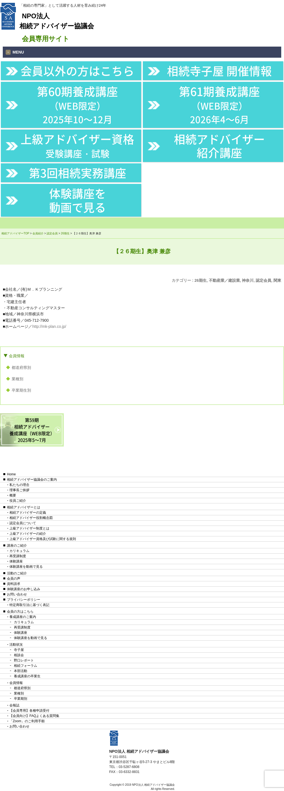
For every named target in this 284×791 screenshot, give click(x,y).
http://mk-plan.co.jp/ (49, 326)
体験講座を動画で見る (77, 200)
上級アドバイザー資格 (77, 145)
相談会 (19, 655)
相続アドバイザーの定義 (27, 512)
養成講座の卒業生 (27, 676)
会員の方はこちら (20, 611)
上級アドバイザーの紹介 (27, 534)
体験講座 (16, 561)
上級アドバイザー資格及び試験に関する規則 (42, 539)
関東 (277, 280)
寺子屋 (19, 650)
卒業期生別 (21, 390)
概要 (12, 495)
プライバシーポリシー (23, 600)
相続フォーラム (25, 666)
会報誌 (14, 705)
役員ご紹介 (17, 501)
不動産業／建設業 (224, 280)
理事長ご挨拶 (19, 490)
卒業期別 (20, 699)
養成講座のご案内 (22, 617)
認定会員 (263, 280)
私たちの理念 (19, 485)
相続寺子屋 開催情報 (219, 70)
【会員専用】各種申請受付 (29, 711)
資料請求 (13, 584)
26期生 (200, 280)
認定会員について (22, 523)
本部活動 (20, 671)
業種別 (17, 379)
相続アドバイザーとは (23, 507)
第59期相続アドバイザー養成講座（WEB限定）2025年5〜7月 (32, 430)
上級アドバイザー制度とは (29, 528)
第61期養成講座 (219, 104)
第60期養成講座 (77, 104)
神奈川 (247, 280)
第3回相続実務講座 (77, 172)
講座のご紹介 (17, 545)
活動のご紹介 (17, 573)
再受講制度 (17, 556)
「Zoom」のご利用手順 (27, 721)
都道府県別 (21, 367)
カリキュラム (19, 551)
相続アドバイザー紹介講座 (219, 145)
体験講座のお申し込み (23, 589)
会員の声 (13, 578)
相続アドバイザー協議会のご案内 (32, 479)
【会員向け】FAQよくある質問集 (34, 716)
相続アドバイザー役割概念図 (31, 518)
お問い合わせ (17, 594)
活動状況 (16, 645)
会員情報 (16, 356)
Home (11, 474)
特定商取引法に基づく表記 (29, 605)
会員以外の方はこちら (77, 70)
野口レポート (24, 660)
